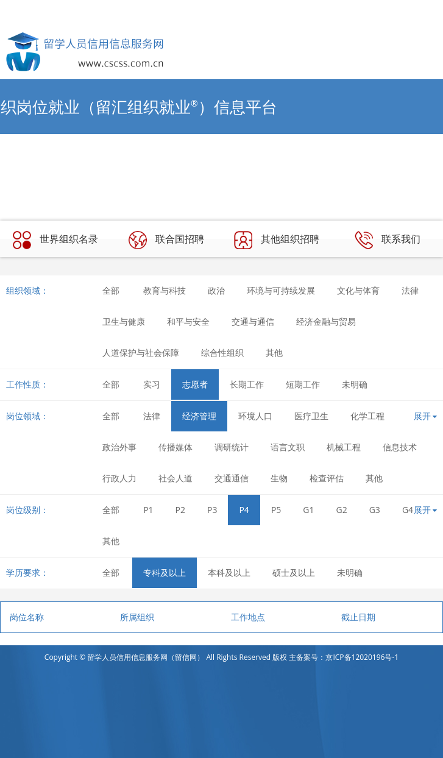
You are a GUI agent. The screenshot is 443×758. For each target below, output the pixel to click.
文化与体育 (358, 290)
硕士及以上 (293, 572)
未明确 (354, 384)
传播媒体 (175, 447)
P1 (148, 509)
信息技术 (400, 447)
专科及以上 (164, 572)
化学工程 (367, 416)
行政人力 (119, 478)
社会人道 (175, 478)
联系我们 (387, 240)
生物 (279, 478)
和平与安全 (188, 321)
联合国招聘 (166, 240)
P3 (212, 509)
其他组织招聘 (276, 240)
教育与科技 (164, 290)
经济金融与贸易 (326, 321)
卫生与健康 (123, 321)
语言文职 (288, 447)
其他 (274, 352)
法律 (410, 290)
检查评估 (327, 478)
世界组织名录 (55, 240)
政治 (216, 290)
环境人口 (255, 416)
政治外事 (119, 447)
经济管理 (199, 416)
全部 (110, 290)
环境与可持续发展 (281, 290)
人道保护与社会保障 (140, 352)
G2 (341, 509)
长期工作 (247, 384)
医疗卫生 (311, 416)
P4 (244, 509)
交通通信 (231, 478)
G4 (407, 509)
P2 (180, 509)
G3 (374, 509)
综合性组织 (222, 352)
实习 (151, 384)
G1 (308, 509)
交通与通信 (253, 321)
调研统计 (231, 447)
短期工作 (303, 384)
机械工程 (344, 447)
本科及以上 (229, 572)
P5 (276, 509)
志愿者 (195, 384)
